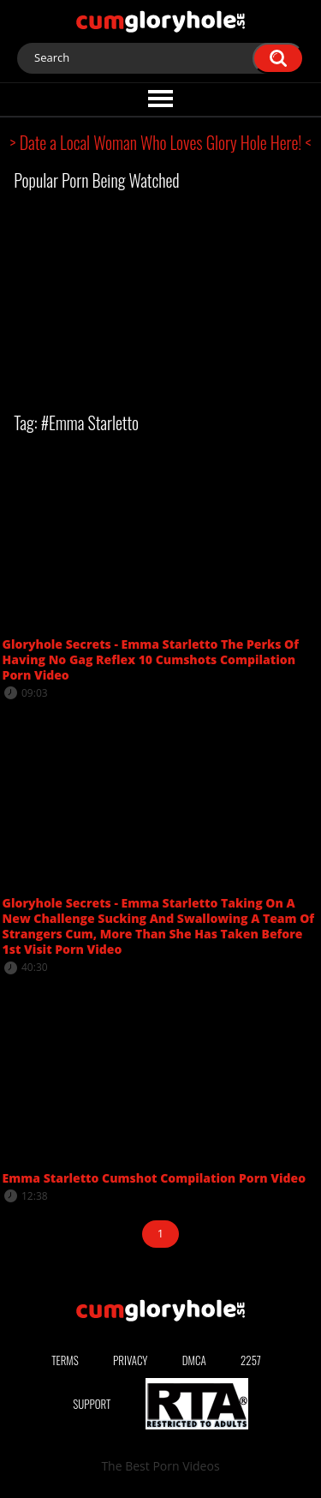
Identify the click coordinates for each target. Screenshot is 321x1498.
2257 (251, 1360)
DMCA (194, 1360)
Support (91, 1403)
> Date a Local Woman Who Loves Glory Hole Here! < (161, 142)
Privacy (130, 1360)
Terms (65, 1360)
